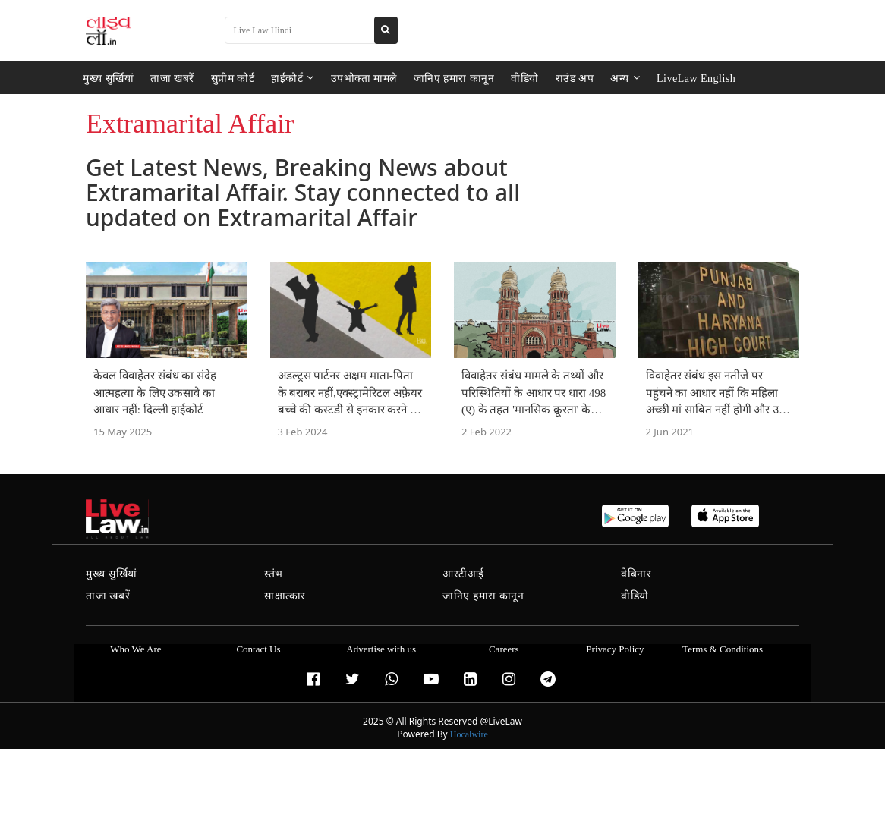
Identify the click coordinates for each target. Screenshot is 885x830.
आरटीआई (463, 574)
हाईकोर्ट (292, 77)
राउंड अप (575, 77)
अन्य (625, 77)
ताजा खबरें (172, 77)
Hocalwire (469, 734)
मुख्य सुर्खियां (108, 77)
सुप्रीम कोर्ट (233, 77)
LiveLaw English (696, 77)
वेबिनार (636, 574)
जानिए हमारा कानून (454, 77)
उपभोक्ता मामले (364, 77)
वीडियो (525, 77)
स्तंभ (273, 574)
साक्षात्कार (285, 596)
